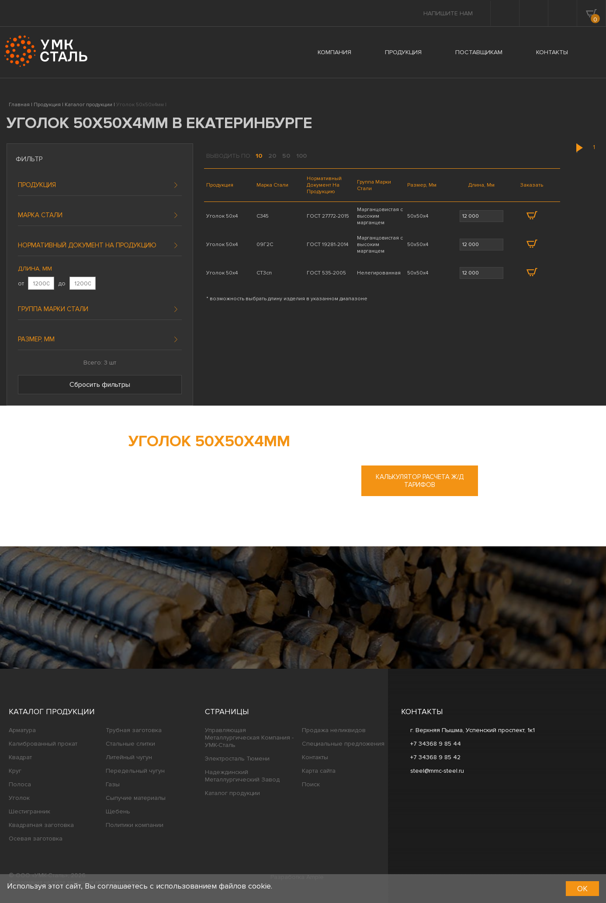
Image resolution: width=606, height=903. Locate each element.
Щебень (118, 811)
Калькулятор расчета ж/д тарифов (420, 481)
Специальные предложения (343, 743)
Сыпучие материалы (136, 798)
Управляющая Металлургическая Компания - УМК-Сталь (249, 737)
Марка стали (40, 215)
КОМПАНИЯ (334, 52)
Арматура (22, 730)
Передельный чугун (135, 770)
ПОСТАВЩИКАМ (478, 52)
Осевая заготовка (35, 838)
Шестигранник (29, 811)
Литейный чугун (129, 757)
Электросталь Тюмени (237, 758)
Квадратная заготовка (41, 825)
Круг (15, 770)
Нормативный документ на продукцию (87, 245)
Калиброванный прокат (43, 743)
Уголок (19, 798)
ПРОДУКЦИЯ (403, 52)
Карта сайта (319, 770)
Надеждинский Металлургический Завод (242, 775)
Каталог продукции (52, 711)
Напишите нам (448, 13)
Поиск (311, 784)
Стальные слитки (130, 743)
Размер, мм (36, 339)
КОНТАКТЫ (552, 52)
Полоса (20, 784)
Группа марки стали (53, 309)
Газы (113, 784)
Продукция (37, 185)
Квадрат (20, 757)
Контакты (315, 757)
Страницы (227, 711)
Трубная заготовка (134, 730)
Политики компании (134, 825)
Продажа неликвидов (334, 730)
